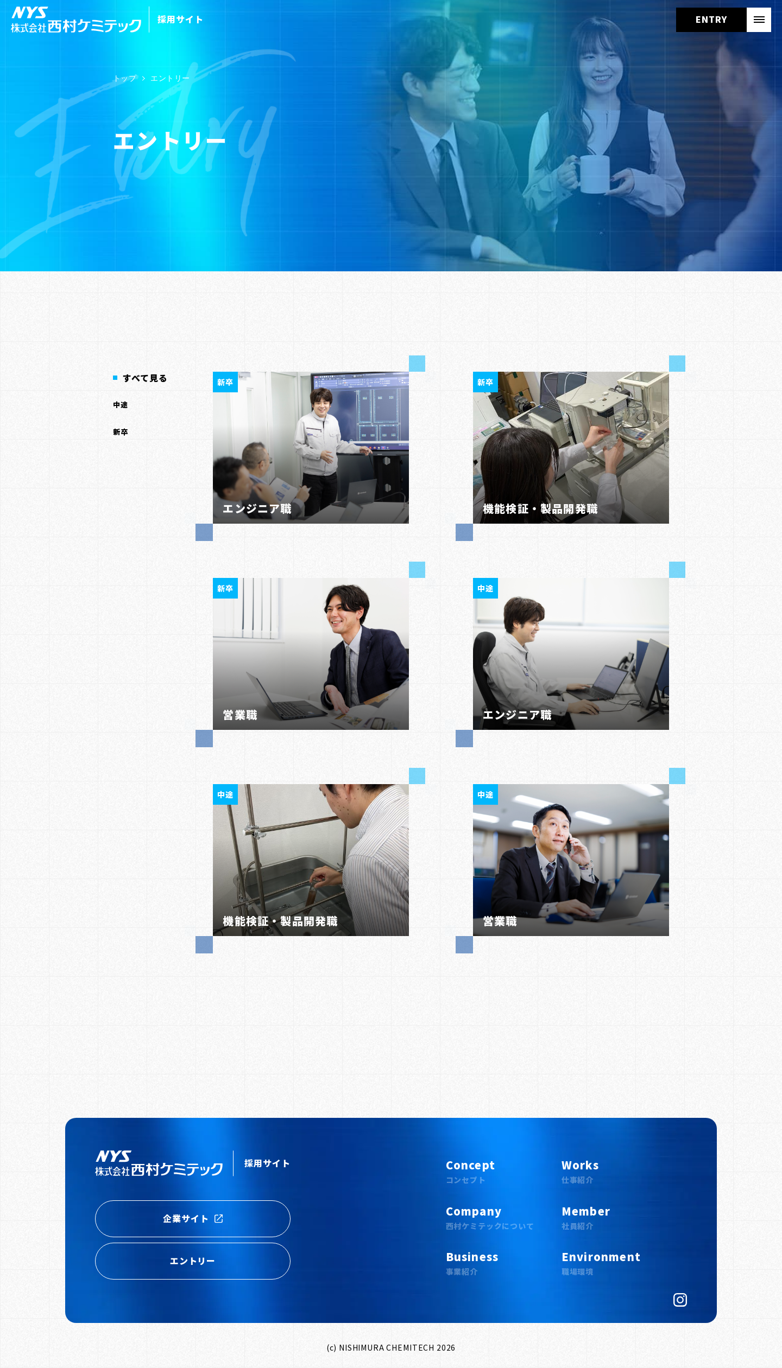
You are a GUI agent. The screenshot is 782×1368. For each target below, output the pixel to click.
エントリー (193, 1260)
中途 (120, 404)
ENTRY (711, 19)
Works (580, 1171)
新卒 (120, 432)
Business (472, 1263)
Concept (470, 1171)
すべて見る (145, 378)
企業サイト (193, 1218)
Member (586, 1217)
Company (490, 1217)
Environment (601, 1263)
